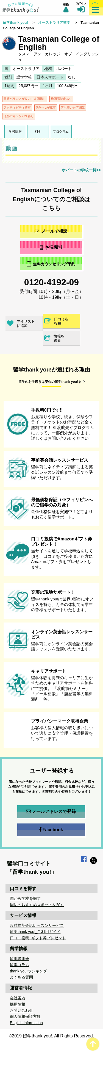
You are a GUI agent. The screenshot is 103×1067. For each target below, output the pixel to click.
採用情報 (17, 1004)
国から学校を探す (25, 898)
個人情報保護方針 (25, 1016)
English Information (26, 1023)
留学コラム (19, 965)
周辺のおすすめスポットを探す (37, 905)
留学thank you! (15, 22)
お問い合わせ (21, 1010)
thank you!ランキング (28, 971)
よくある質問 (21, 977)
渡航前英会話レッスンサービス (37, 925)
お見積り (51, 247)
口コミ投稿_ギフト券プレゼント (38, 938)
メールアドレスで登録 (51, 811)
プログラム (61, 132)
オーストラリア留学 (54, 22)
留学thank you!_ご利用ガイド (35, 931)
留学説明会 (19, 958)
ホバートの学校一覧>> (81, 170)
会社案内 (17, 998)
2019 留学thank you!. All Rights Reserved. (53, 1036)
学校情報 (15, 132)
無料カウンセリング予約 (51, 263)
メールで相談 (51, 231)
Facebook (51, 829)
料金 (38, 132)
